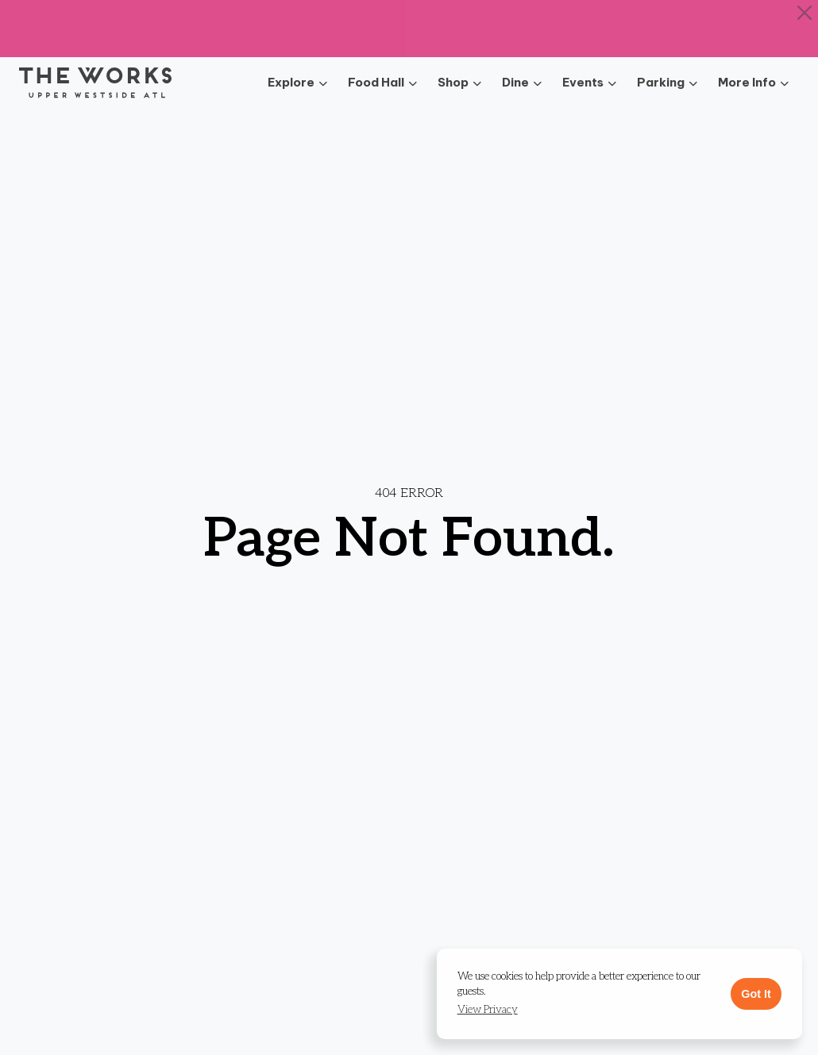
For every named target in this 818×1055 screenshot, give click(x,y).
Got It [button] (756, 994)
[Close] (805, 12)
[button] (487, 1010)
